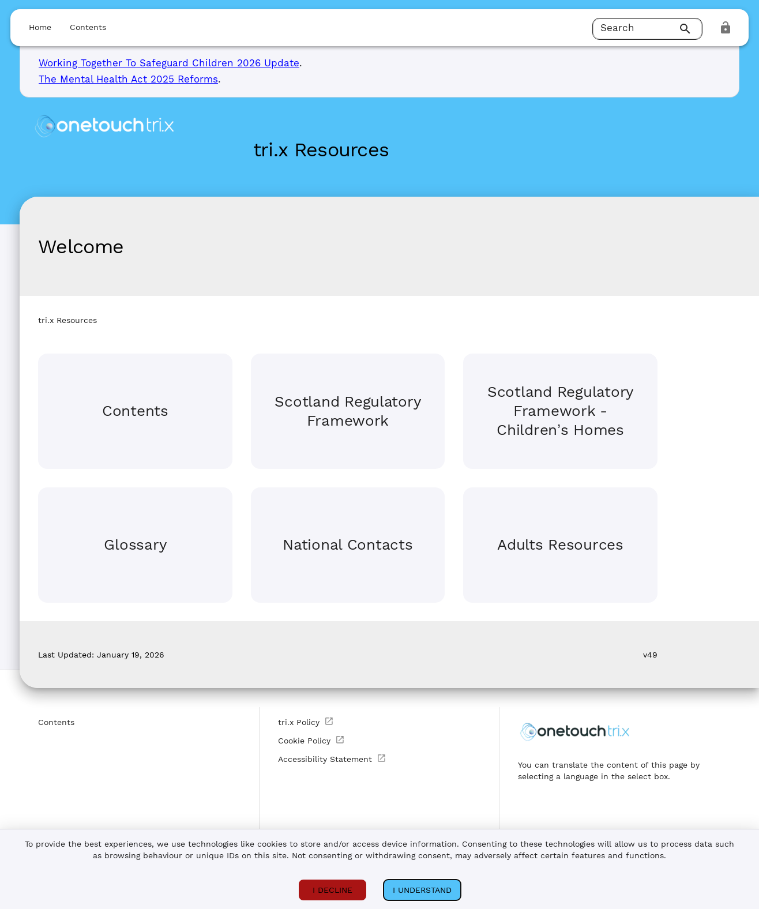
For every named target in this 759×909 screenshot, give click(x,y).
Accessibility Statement (332, 758)
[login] (725, 28)
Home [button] (40, 27)
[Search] (686, 29)
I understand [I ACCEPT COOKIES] (422, 890)
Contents (56, 722)
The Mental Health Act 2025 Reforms (128, 79)
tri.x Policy (306, 721)
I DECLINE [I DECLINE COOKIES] (332, 890)
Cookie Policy (311, 740)
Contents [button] (88, 27)
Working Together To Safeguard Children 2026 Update (169, 63)
